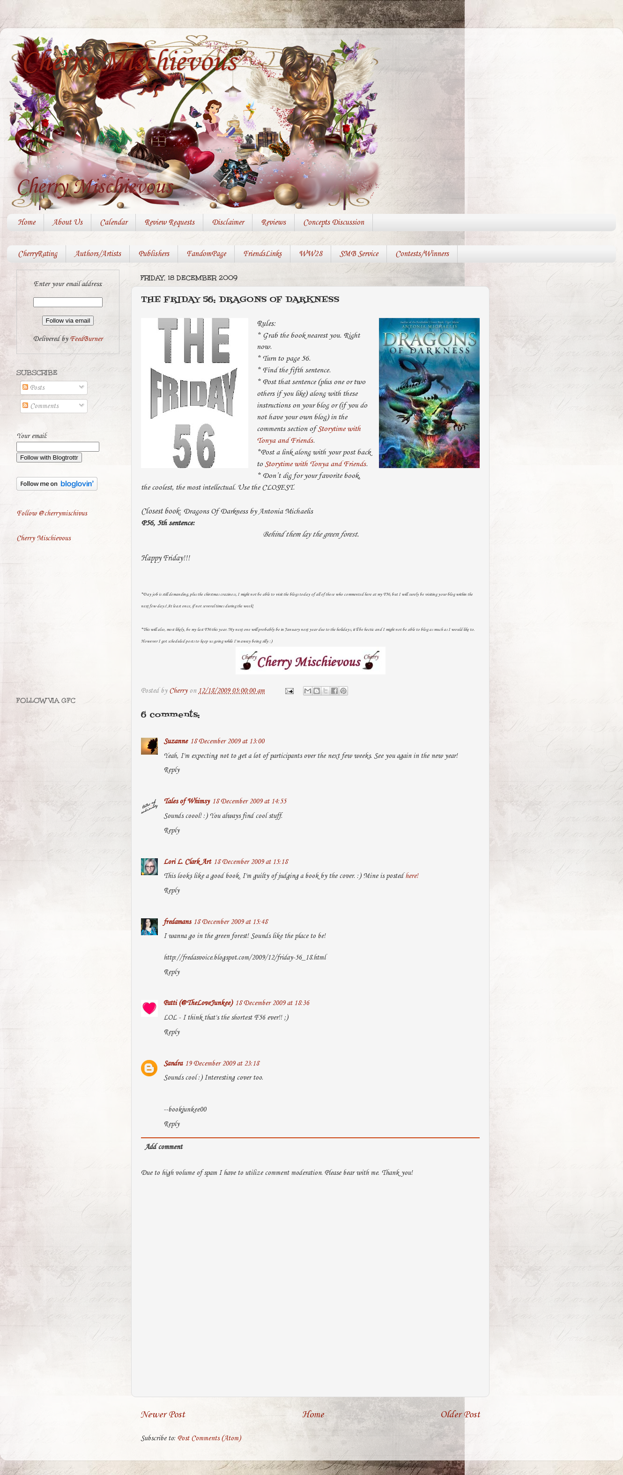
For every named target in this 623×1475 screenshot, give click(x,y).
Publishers (153, 254)
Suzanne (175, 741)
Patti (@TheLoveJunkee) (197, 1003)
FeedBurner (86, 339)
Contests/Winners (422, 254)
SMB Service (359, 254)
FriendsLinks (262, 254)
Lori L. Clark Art (187, 862)
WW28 (310, 254)
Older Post (460, 1415)
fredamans (177, 922)
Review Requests (169, 222)
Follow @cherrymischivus (51, 513)
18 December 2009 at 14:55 (249, 801)
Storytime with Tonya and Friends (315, 464)
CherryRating (37, 254)
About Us (67, 222)
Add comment (163, 1147)
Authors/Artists (97, 254)
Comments (40, 406)
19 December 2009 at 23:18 (222, 1063)
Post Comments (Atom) (209, 1438)
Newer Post (163, 1415)
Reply (171, 770)
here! (411, 876)
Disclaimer (228, 222)
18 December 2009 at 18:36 (272, 1003)
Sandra (172, 1063)
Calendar (113, 222)
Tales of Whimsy (186, 801)
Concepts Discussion (333, 222)
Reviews (273, 222)
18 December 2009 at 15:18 (251, 862)
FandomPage (206, 254)
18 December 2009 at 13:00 (227, 741)
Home (26, 222)
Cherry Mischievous (128, 62)
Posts (33, 388)
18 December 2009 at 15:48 (230, 922)
